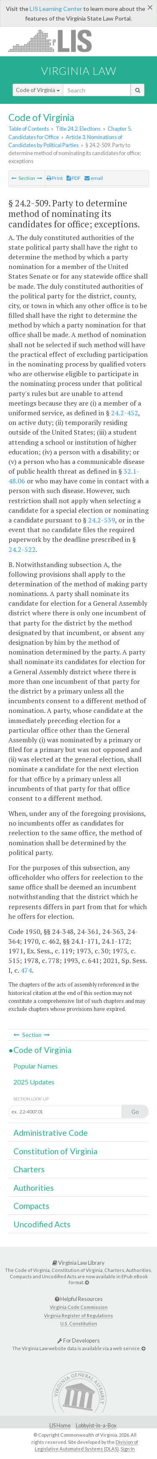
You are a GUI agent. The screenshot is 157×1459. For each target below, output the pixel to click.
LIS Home (60, 1425)
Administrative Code (50, 1132)
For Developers (78, 1340)
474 (26, 970)
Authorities (33, 1188)
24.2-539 (101, 520)
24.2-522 (22, 549)
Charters (29, 1169)
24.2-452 (124, 412)
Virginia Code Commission (79, 1307)
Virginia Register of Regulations (78, 1315)
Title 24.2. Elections (78, 128)
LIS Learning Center (56, 8)
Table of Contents (28, 128)
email (94, 178)
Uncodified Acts (42, 1224)
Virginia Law (78, 70)
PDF (74, 178)
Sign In (128, 1448)
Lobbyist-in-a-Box (96, 1425)
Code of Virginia (38, 90)
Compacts (31, 1206)
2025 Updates (33, 1082)
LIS (54, 40)
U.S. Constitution (78, 1323)
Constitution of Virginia (55, 1151)
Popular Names (35, 1066)
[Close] (150, 7)
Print (54, 178)
